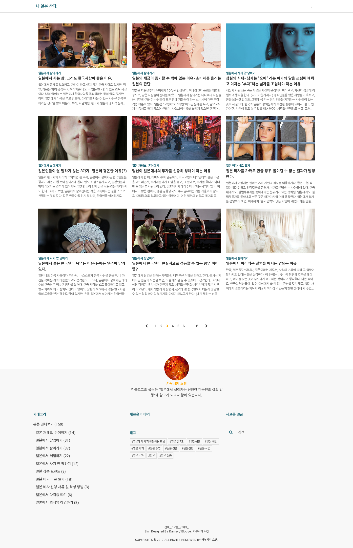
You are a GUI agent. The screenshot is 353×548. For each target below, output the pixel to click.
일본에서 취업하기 (53, 455)
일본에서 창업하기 (53, 440)
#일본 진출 (171, 448)
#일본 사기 (137, 448)
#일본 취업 (154, 448)
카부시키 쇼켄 (200, 531)
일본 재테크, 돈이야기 (56, 432)
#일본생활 (194, 441)
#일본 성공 (165, 455)
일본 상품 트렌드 (51, 471)
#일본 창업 (211, 441)
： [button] (312, 6)
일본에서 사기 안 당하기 (57, 463)
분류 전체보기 (48, 424)
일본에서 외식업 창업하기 (57, 502)
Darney (174, 531)
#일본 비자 (137, 455)
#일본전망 (187, 448)
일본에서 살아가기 (53, 448)
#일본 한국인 (176, 441)
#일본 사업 (204, 448)
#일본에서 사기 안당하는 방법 (148, 441)
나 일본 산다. (47, 6)
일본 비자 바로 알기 (54, 479)
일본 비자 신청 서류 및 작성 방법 (62, 486)
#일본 (151, 455)
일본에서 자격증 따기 (54, 494)
